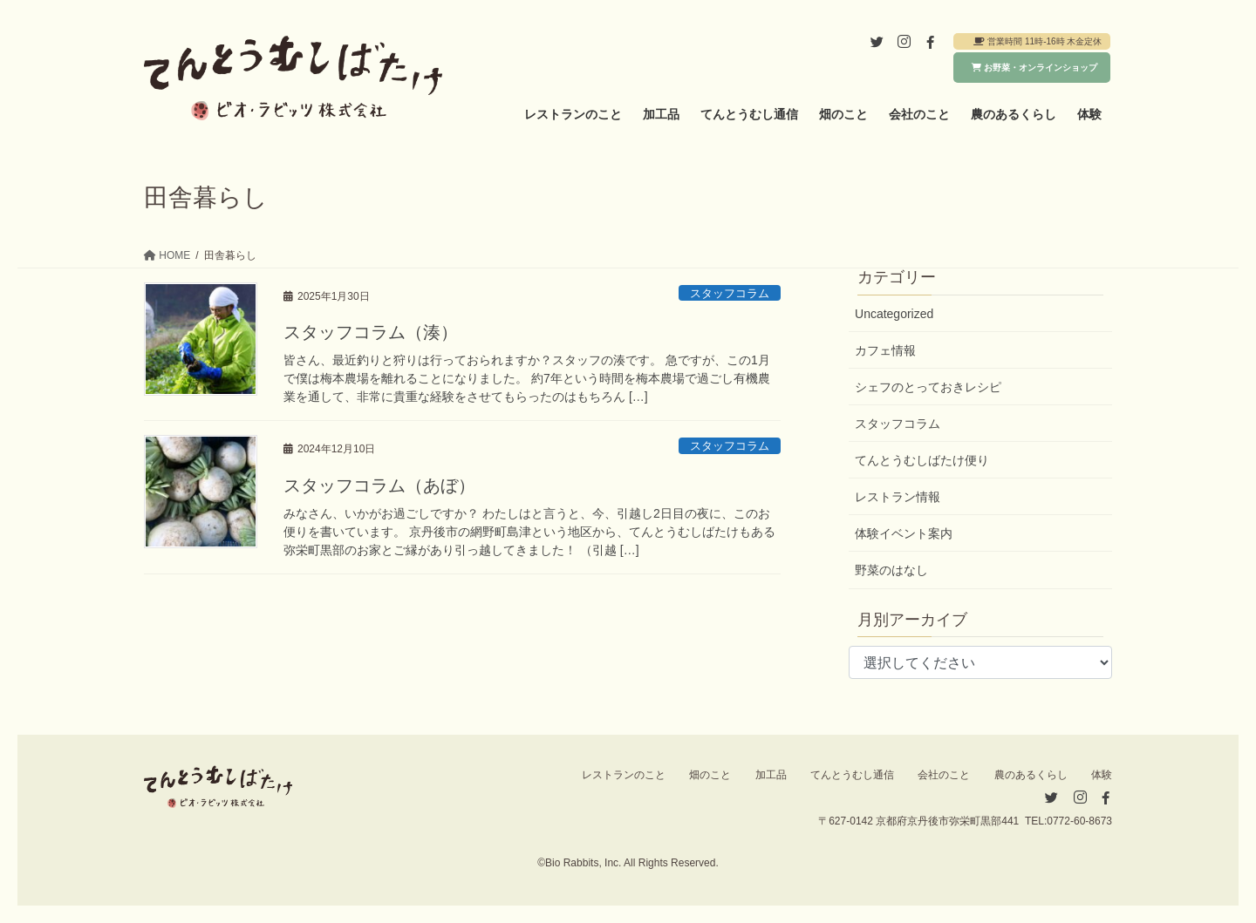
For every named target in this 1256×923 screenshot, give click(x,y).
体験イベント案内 (903, 533)
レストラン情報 (897, 497)
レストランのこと (624, 775)
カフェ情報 (885, 350)
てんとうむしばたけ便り (922, 460)
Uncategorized (894, 314)
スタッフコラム (729, 293)
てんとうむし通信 (852, 775)
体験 (1101, 775)
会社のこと (944, 775)
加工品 (771, 775)
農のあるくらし (1031, 775)
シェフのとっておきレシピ (928, 387)
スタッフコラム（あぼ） (379, 485)
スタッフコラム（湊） (370, 332)
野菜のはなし (891, 570)
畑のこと (710, 775)
